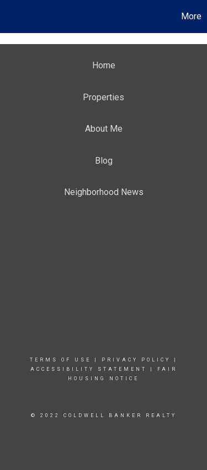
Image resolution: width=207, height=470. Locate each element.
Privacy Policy (136, 360)
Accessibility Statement (88, 369)
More (191, 16)
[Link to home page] (10, 16)
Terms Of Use (60, 360)
